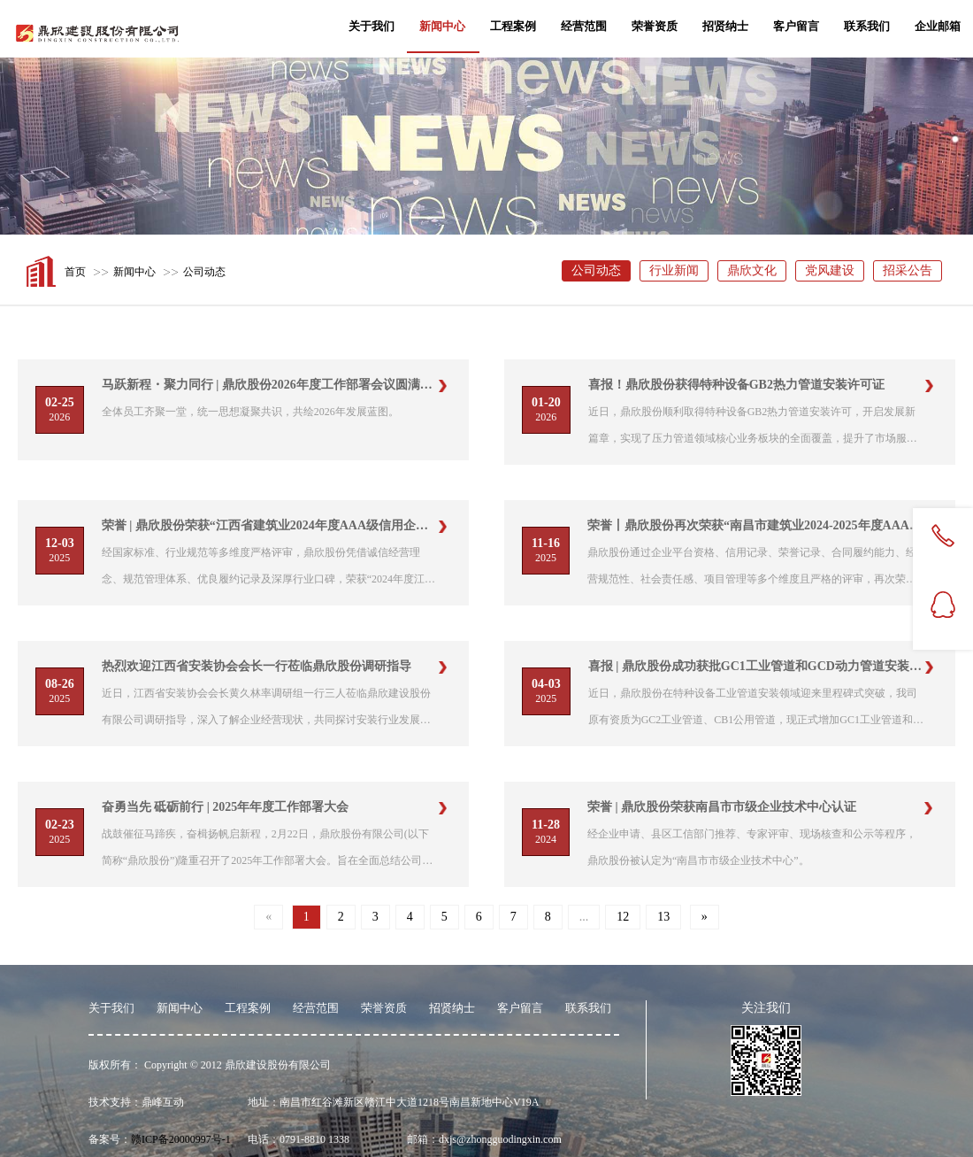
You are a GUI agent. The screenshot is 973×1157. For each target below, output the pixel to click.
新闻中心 (442, 26)
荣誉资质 (655, 26)
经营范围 (584, 26)
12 (623, 916)
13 (663, 916)
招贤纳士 (725, 26)
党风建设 (829, 270)
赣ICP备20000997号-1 (181, 1139)
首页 (75, 272)
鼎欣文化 (752, 270)
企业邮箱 (938, 26)
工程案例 (513, 26)
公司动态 (204, 272)
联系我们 (867, 26)
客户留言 (796, 26)
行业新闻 (674, 270)
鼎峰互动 (163, 1102)
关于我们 (372, 26)
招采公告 (907, 270)
